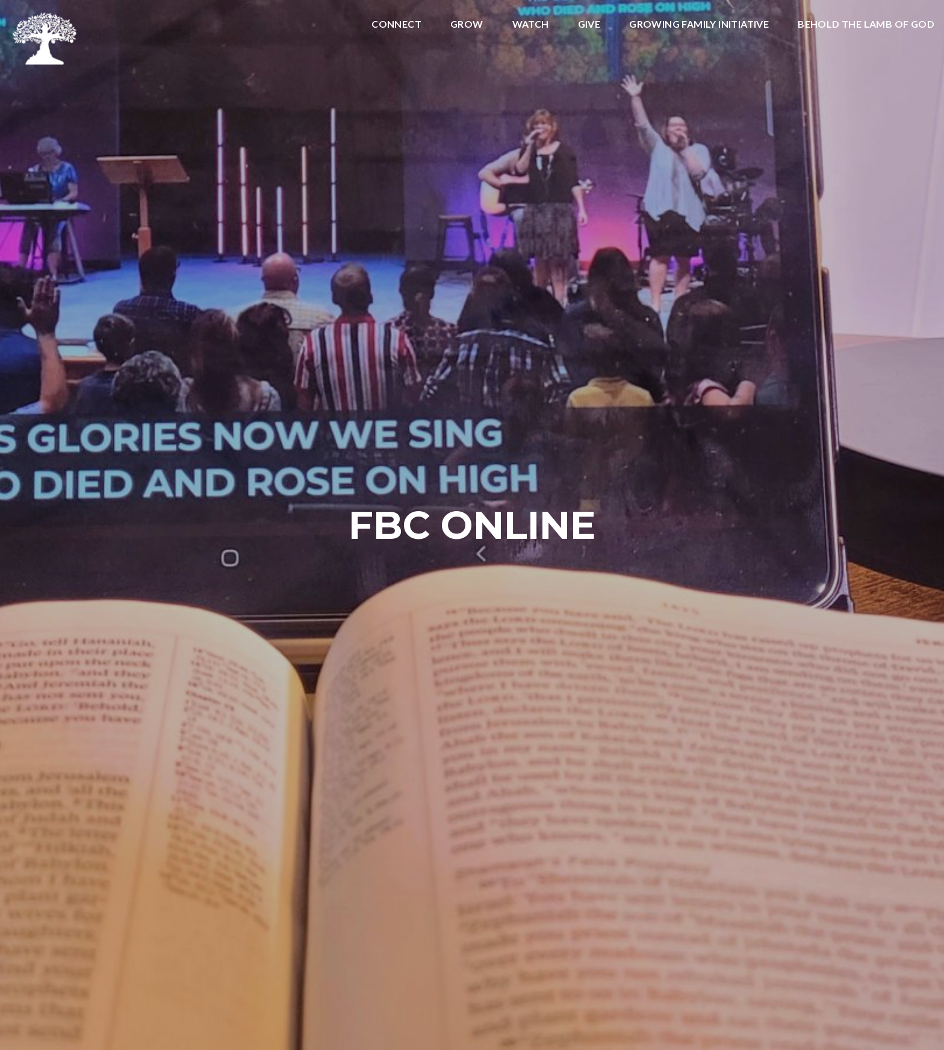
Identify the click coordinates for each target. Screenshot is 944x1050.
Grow (466, 24)
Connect (396, 24)
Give (589, 24)
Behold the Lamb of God (866, 24)
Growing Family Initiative (699, 24)
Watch (530, 24)
